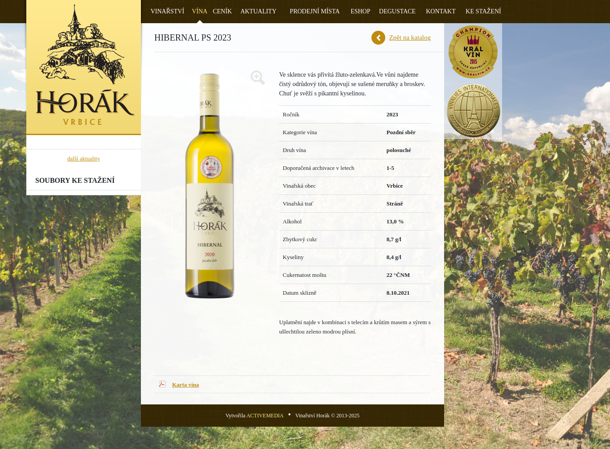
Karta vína (185, 384)
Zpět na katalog (410, 37)
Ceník (222, 11)
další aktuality (83, 158)
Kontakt (441, 11)
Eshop (360, 11)
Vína (199, 11)
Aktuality (258, 11)
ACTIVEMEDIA (265, 415)
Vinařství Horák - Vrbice (83, 67)
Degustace (397, 11)
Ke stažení (483, 11)
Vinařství (167, 11)
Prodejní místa (315, 11)
